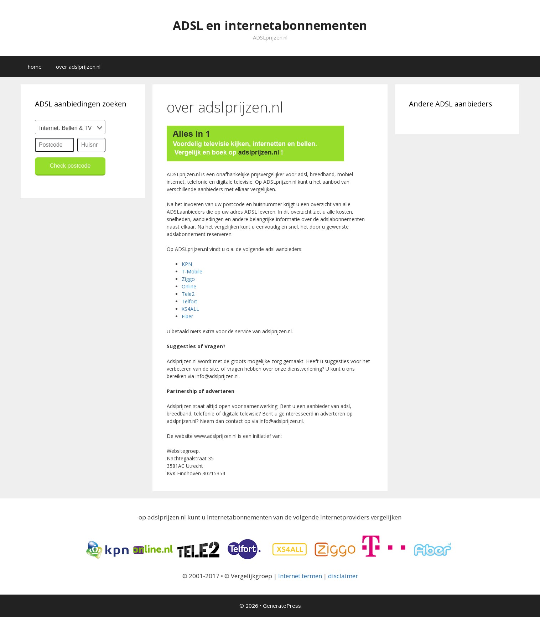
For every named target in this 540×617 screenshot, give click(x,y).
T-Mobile (192, 271)
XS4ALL (190, 308)
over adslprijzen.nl (78, 66)
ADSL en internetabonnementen (270, 24)
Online (189, 286)
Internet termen (300, 576)
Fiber (187, 316)
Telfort (189, 301)
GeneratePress (282, 605)
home (35, 66)
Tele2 (188, 294)
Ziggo (188, 279)
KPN (187, 264)
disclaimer (343, 576)
